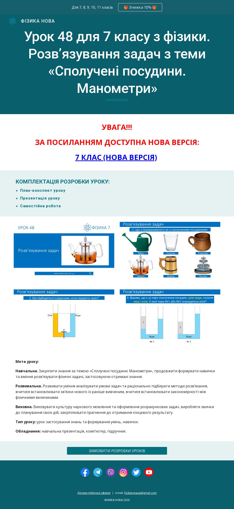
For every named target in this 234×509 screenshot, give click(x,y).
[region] (117, 7)
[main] (117, 64)
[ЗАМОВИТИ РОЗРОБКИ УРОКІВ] (117, 451)
